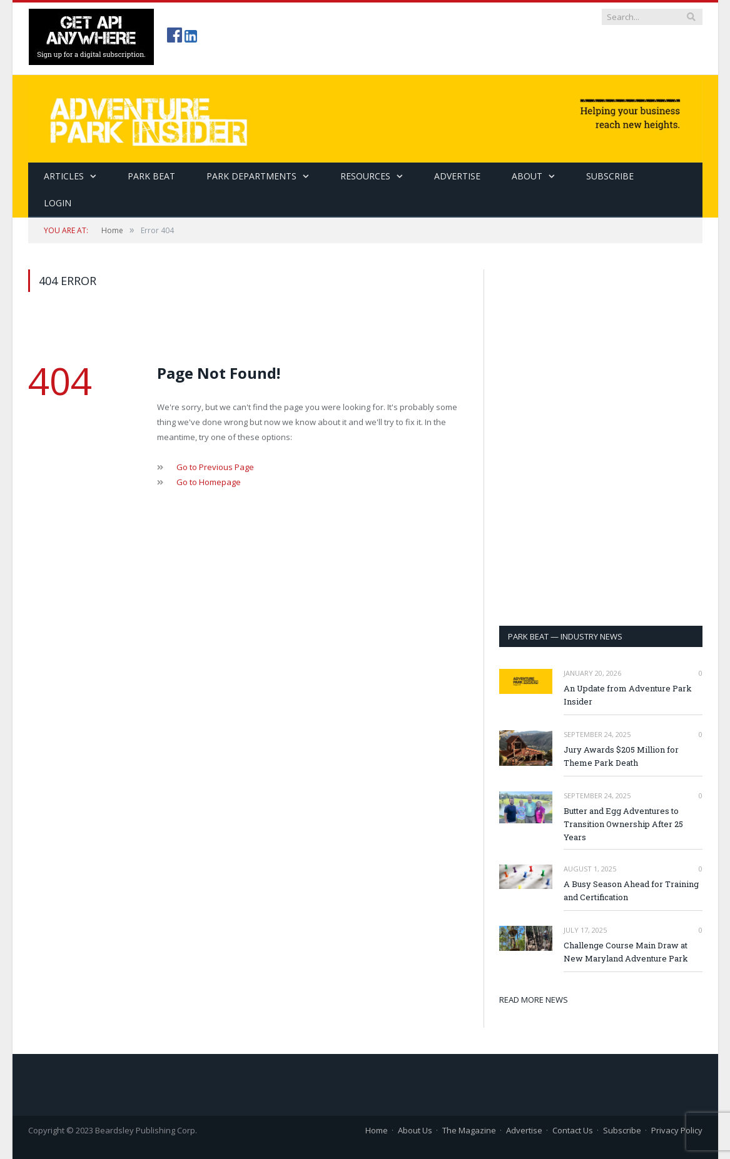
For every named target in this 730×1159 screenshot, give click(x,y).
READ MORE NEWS (533, 999)
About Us (415, 1130)
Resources (365, 176)
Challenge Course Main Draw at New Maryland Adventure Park (626, 952)
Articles (64, 176)
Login (57, 203)
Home (376, 1130)
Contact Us (572, 1130)
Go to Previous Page (215, 467)
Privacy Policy (676, 1130)
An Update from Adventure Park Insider (628, 695)
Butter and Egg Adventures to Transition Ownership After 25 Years (623, 824)
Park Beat (151, 176)
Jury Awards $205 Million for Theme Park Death (621, 756)
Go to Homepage (208, 482)
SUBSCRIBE (610, 176)
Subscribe (622, 1130)
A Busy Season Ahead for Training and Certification (631, 890)
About (527, 176)
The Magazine (469, 1130)
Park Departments (251, 176)
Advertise (457, 176)
